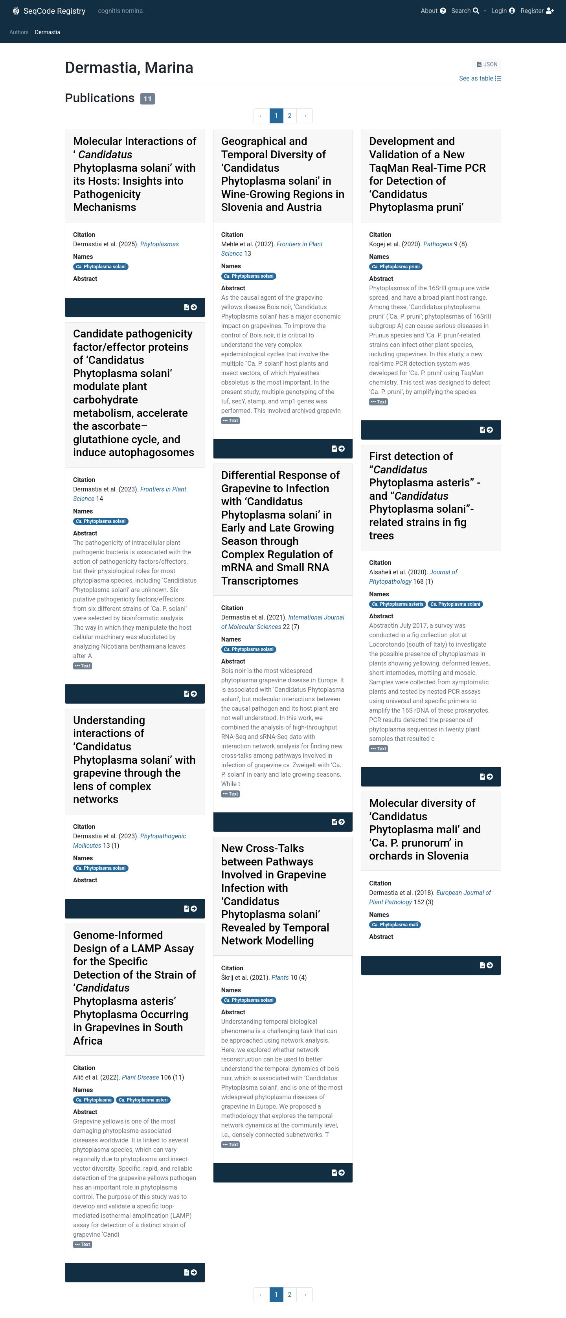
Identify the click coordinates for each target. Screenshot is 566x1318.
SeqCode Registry (48, 11)
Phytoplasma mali (395, 925)
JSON (486, 64)
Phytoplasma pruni (396, 266)
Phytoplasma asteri (143, 1100)
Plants (280, 977)
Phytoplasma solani (100, 266)
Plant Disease (140, 1077)
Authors (19, 32)
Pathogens (437, 244)
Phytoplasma (94, 1100)
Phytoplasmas (159, 244)
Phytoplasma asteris (398, 604)
